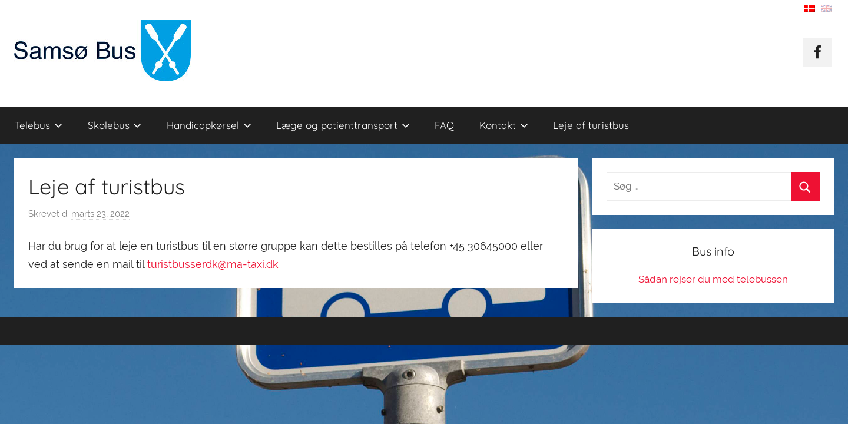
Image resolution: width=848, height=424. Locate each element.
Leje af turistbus (591, 125)
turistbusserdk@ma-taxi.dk (213, 264)
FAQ (444, 125)
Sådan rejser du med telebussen (713, 279)
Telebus (38, 125)
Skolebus (115, 125)
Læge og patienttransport (343, 125)
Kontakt (503, 125)
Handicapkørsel (209, 125)
